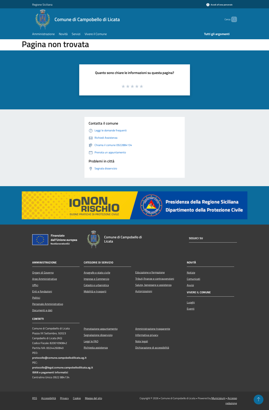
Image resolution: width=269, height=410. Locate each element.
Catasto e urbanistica (96, 285)
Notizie (191, 272)
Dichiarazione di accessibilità (152, 347)
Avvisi (190, 285)
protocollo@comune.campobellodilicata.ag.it (59, 358)
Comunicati (193, 279)
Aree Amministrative (44, 279)
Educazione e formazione (150, 272)
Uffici (35, 285)
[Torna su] (258, 399)
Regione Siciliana (42, 4)
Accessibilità (48, 398)
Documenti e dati (42, 310)
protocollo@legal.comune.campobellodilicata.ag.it (62, 367)
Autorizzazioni (143, 291)
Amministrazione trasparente (152, 329)
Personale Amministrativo (47, 304)
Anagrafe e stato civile (97, 272)
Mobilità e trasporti (95, 291)
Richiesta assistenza (96, 347)
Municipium (218, 398)
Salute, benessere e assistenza (153, 285)
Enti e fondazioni (42, 291)
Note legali (141, 341)
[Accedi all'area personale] (219, 5)
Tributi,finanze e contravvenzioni (154, 279)
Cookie (77, 398)
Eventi (190, 309)
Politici (36, 298)
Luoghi (191, 302)
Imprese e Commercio (96, 279)
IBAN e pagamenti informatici (50, 372)
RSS (34, 398)
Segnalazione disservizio (98, 335)
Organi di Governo (43, 272)
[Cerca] (233, 19)
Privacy (64, 398)
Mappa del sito (93, 398)
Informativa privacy (146, 335)
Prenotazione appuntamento (101, 329)
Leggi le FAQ (91, 341)
